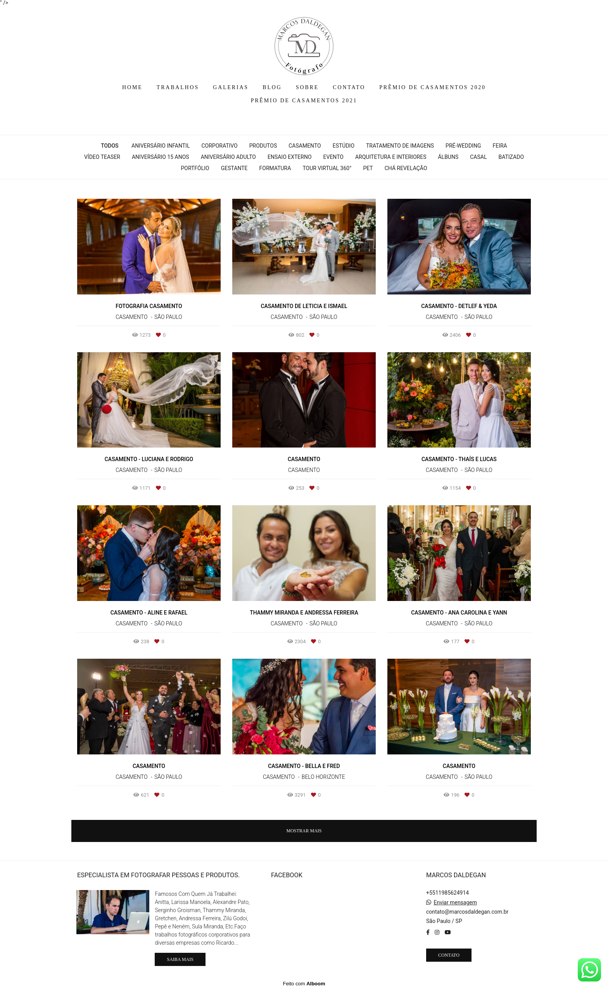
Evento (333, 157)
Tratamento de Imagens (400, 145)
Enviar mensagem (455, 902)
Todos (109, 145)
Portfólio (195, 168)
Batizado (511, 157)
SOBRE (307, 87)
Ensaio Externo (290, 157)
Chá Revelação (406, 168)
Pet (368, 168)
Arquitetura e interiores (391, 157)
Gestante (234, 168)
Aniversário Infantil (160, 145)
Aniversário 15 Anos (160, 157)
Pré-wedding (463, 145)
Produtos (263, 145)
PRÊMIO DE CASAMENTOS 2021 (304, 100)
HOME (132, 87)
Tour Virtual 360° (326, 168)
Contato (448, 955)
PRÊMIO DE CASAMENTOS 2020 (432, 87)
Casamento (304, 145)
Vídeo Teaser (102, 157)
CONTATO (349, 87)
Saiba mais (180, 959)
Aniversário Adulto (228, 157)
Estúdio (343, 145)
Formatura (275, 168)
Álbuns (448, 157)
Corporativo (219, 145)
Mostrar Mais (303, 830)
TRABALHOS (178, 87)
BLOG (272, 87)
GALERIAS (231, 87)
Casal (478, 157)
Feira (499, 145)
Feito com (304, 984)
